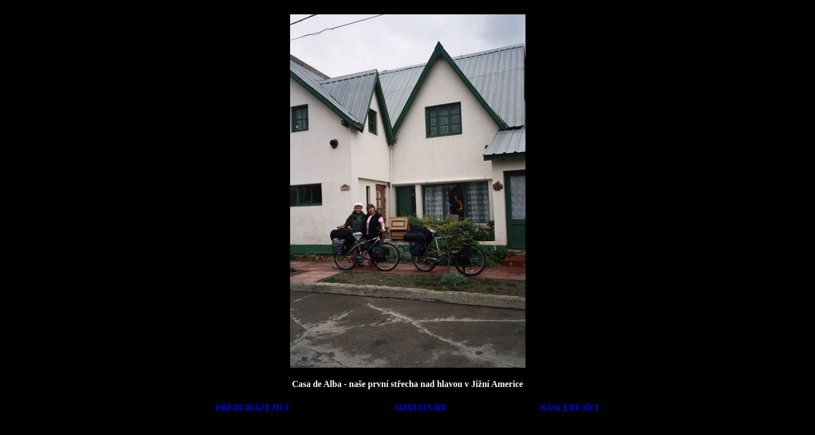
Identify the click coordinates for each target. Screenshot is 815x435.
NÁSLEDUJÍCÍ (569, 407)
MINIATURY (421, 407)
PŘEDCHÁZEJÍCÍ (252, 407)
